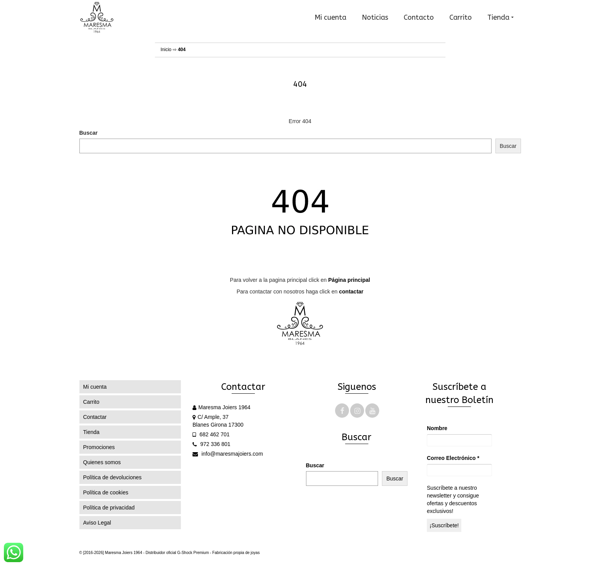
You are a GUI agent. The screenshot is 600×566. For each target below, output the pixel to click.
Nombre (437, 428)
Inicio (166, 49)
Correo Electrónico (453, 458)
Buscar (88, 133)
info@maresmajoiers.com (228, 454)
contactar (351, 291)
